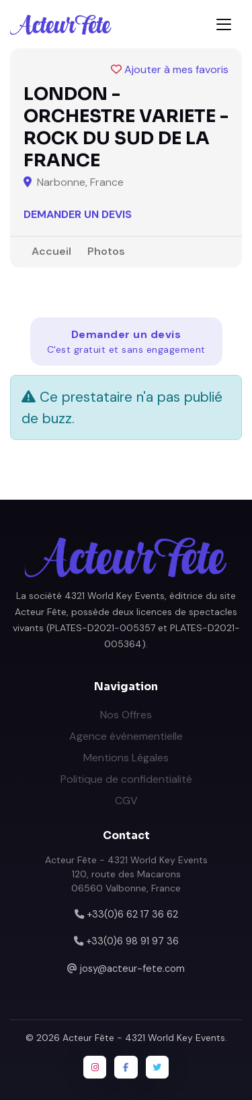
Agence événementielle (126, 736)
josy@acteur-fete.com (132, 969)
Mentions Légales (126, 758)
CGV (126, 800)
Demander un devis (78, 214)
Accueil (51, 251)
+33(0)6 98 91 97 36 (132, 941)
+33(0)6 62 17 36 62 (132, 914)
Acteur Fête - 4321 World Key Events (143, 1038)
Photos (106, 251)
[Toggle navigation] (223, 24)
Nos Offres (126, 715)
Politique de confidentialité (126, 779)
